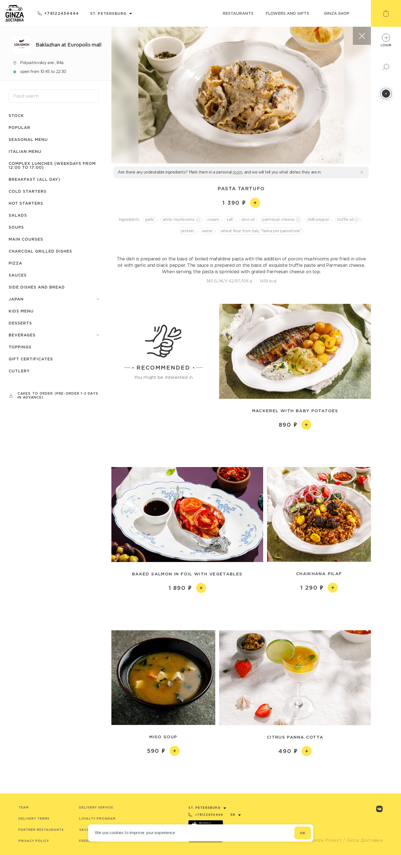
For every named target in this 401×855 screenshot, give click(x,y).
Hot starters (26, 203)
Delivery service (96, 807)
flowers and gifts (287, 13)
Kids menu (21, 311)
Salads (18, 215)
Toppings (20, 347)
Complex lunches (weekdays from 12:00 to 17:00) (52, 165)
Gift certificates (31, 359)
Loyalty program (97, 818)
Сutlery (19, 371)
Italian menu (25, 151)
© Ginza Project (324, 840)
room (238, 172)
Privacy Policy (33, 840)
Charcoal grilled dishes (40, 251)
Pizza (15, 263)
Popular (19, 127)
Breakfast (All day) (34, 179)
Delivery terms (34, 818)
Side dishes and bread (37, 287)
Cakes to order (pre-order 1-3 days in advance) (58, 395)
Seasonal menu (28, 139)
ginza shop (336, 13)
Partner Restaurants (41, 829)
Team (23, 807)
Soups (16, 227)
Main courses (26, 239)
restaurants (238, 13)
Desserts (20, 323)
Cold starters (28, 191)
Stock (16, 115)
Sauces (18, 275)
